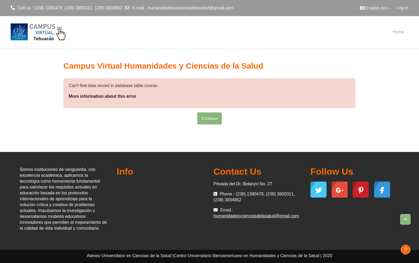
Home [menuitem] (398, 32)
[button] (375, 8)
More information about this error (102, 96)
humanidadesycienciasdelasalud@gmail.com (190, 8)
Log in (402, 8)
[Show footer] (405, 249)
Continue (209, 118)
